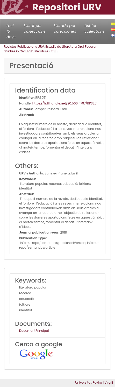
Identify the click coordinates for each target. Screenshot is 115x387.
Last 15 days (11, 31)
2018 (54, 51)
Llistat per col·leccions (35, 28)
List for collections (94, 28)
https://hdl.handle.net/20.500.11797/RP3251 (65, 103)
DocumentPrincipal (34, 330)
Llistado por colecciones (65, 28)
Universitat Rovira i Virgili (94, 382)
